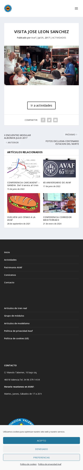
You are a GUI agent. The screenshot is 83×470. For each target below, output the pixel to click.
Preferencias (41, 457)
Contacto (9, 282)
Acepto (41, 440)
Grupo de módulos (14, 315)
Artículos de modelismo (17, 323)
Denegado (41, 449)
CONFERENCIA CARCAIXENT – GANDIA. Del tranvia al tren (23, 184)
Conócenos (10, 274)
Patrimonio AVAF (13, 267)
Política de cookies (28, 464)
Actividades (10, 259)
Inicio (7, 252)
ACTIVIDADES (59, 37)
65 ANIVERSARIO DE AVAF (57, 182)
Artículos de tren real (15, 308)
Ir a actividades (41, 105)
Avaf (33, 37)
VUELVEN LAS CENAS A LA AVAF (21, 218)
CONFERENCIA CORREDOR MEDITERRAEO (57, 218)
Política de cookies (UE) (16, 338)
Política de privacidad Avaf (49, 464)
